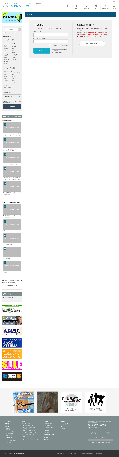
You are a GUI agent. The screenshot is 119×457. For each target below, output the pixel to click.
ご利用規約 (107, 433)
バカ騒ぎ (14, 57)
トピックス (64, 426)
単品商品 (8, 429)
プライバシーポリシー (100, 437)
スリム (5, 73)
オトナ (13, 82)
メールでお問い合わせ (57, 52)
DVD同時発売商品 (10, 433)
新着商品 (8, 428)
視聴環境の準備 (48, 423)
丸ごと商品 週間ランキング (29, 430)
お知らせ (64, 429)
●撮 (5, 50)
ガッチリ (6, 76)
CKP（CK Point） (49, 429)
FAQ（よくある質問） (50, 427)
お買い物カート (48, 439)
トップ (68, 8)
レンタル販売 (64, 424)
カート (114, 8)
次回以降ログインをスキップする (60, 45)
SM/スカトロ (7, 54)
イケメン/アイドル (8, 71)
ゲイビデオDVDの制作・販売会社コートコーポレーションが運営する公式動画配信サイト (23, 3)
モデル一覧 (8, 442)
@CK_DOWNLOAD (95, 427)
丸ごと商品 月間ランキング (29, 432)
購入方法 (47, 432)
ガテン (13, 83)
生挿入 (5, 55)
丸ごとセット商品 (10, 431)
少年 (5, 78)
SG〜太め (6, 85)
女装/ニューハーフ (8, 87)
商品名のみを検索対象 (10, 32)
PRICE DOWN (9, 439)
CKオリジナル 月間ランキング (30, 438)
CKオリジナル (9, 435)
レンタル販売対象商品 (11, 440)
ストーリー (6, 52)
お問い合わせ (94, 433)
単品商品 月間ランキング (29, 427)
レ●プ (13, 52)
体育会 (13, 74)
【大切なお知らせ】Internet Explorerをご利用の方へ (11, 298)
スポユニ (6, 80)
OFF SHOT (14, 59)
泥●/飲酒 (6, 61)
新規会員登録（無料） (49, 435)
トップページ (8, 421)
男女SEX (14, 46)
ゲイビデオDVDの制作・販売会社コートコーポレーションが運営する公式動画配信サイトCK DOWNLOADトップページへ (18, 5)
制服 (13, 78)
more (16, 197)
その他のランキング (12, 286)
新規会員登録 (105, 8)
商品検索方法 (48, 425)
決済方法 (47, 430)
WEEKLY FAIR (9, 437)
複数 (13, 48)
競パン (13, 80)
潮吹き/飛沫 (15, 54)
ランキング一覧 (26, 423)
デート (5, 43)
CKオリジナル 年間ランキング (30, 439)
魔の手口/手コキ (7, 45)
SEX (5, 46)
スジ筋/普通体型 (16, 73)
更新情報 (64, 428)
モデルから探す (8, 92)
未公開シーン (7, 59)
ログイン (46, 437)
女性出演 (6, 48)
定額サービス (64, 421)
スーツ (5, 83)
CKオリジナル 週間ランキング (30, 436)
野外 (13, 50)
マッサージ (14, 61)
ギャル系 (14, 76)
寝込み (5, 57)
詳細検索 (12, 106)
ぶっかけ (14, 55)
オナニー (14, 43)
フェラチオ (14, 45)
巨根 (5, 74)
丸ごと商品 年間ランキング (29, 434)
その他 (5, 63)
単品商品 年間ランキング (29, 429)
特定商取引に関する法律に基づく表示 (100, 442)
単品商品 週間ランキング (29, 425)
